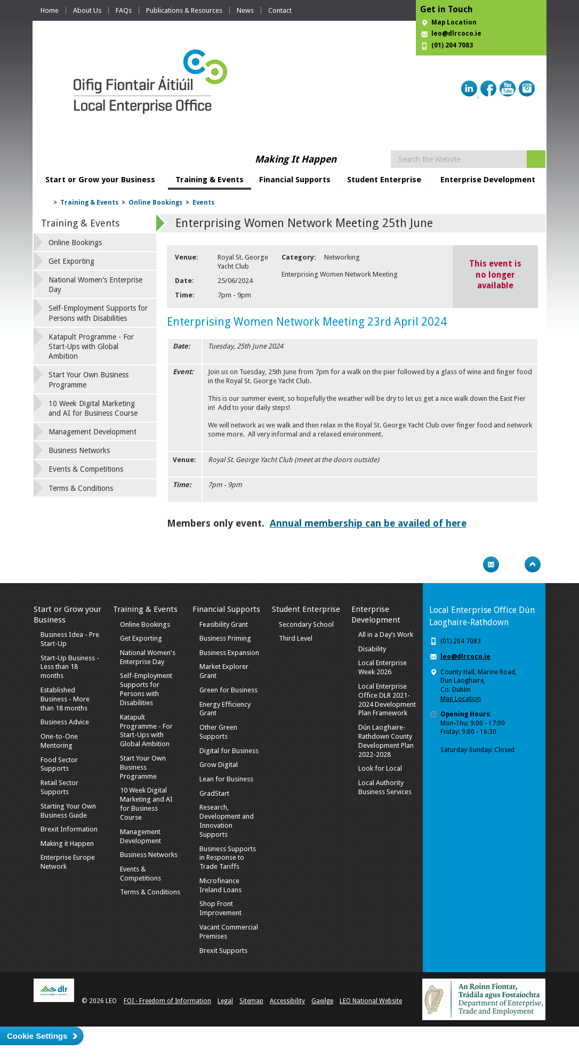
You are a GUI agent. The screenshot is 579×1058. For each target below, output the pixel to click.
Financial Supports (295, 179)
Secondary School (306, 624)
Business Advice (65, 722)
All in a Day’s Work (385, 635)
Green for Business (228, 690)
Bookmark (512, 564)
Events (203, 202)
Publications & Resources (184, 10)
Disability (372, 649)
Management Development (92, 431)
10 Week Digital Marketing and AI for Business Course (93, 408)
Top (533, 564)
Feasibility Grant (223, 624)
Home (50, 10)
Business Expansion (229, 653)
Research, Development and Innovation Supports (226, 820)
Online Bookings (155, 202)
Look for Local (380, 768)
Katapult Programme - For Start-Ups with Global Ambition (91, 346)
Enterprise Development (487, 179)
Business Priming (225, 638)
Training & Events (209, 179)
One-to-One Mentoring (59, 740)
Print (470, 564)
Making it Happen (67, 843)
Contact (280, 10)
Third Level (295, 638)
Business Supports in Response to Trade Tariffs (227, 858)
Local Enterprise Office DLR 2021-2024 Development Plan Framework (387, 699)
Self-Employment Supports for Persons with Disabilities (98, 313)
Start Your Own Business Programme (88, 379)
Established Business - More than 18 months (65, 699)
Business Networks (79, 450)
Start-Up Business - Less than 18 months (70, 667)
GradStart (214, 793)
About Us (87, 10)
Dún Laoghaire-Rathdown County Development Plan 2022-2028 (386, 740)
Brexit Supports (223, 951)
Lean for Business (226, 779)
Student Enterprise (384, 179)
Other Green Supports (218, 731)
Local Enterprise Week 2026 (382, 667)
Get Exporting (71, 261)
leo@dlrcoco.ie (456, 33)
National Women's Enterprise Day (95, 285)
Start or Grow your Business (100, 179)
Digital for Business (229, 751)
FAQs (124, 10)
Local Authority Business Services (385, 787)
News (245, 10)
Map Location (454, 22)
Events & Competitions (86, 469)
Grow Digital (218, 765)
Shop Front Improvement (220, 908)
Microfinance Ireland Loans (220, 885)
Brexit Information (69, 829)
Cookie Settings (37, 1035)
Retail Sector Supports (59, 787)
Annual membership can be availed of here (368, 523)
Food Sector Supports (59, 764)
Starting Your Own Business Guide (68, 810)
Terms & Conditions (81, 488)
